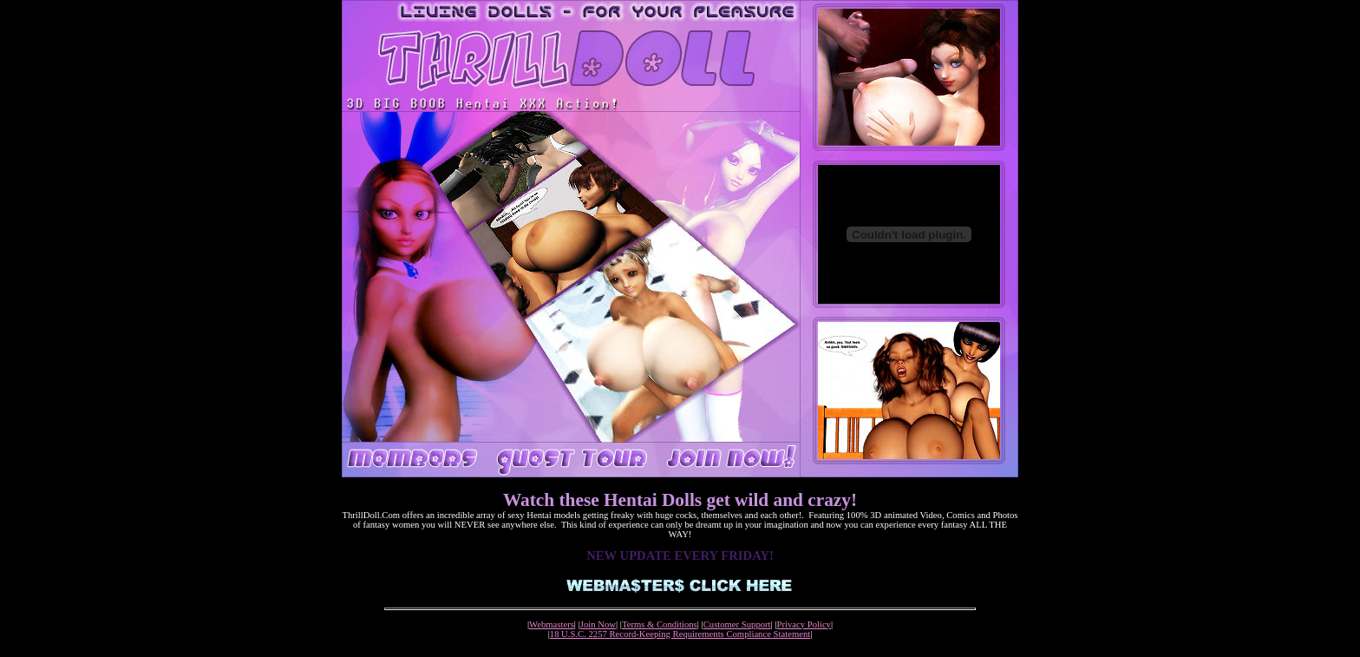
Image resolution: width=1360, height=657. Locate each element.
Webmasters (551, 624)
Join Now (598, 624)
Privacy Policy (804, 624)
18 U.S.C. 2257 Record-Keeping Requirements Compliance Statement (680, 634)
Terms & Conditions (659, 624)
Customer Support (737, 624)
